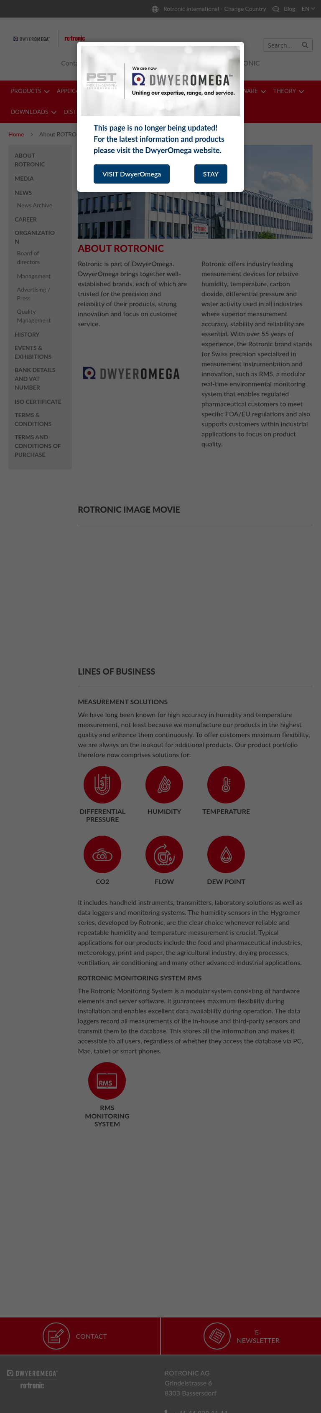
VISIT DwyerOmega (131, 174)
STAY (211, 174)
